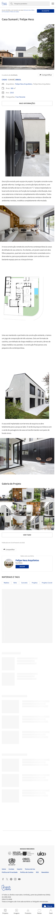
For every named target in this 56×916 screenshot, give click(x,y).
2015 (12, 92)
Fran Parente (20, 97)
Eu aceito (45, 11)
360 (12, 88)
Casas (4, 79)
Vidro (15, 583)
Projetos (34, 583)
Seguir (22, 566)
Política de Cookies (14, 12)
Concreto (24, 583)
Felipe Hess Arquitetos (23, 84)
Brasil (18, 79)
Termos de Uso (27, 10)
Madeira (6, 583)
